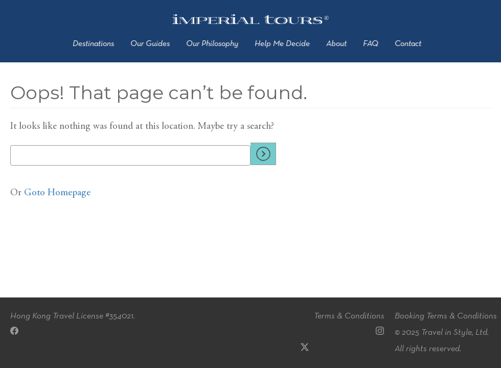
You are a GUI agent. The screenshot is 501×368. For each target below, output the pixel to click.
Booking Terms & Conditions (446, 316)
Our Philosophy (212, 44)
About (336, 44)
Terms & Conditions (349, 316)
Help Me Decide (282, 44)
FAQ (370, 44)
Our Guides (150, 44)
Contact (408, 44)
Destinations (93, 44)
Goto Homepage (57, 193)
